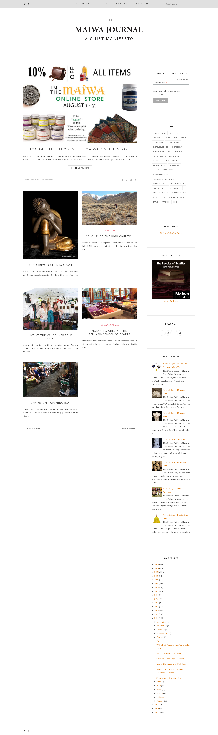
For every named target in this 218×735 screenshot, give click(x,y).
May (159, 685)
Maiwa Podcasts (171, 301)
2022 (156, 579)
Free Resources (159, 156)
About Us (65, 4)
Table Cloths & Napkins (177, 197)
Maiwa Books (109, 230)
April (159, 689)
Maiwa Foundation (161, 174)
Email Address (160, 82)
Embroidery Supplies (161, 151)
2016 (156, 602)
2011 (156, 704)
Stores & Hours (103, 4)
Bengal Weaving (181, 138)
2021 (156, 583)
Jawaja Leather (159, 165)
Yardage (165, 202)
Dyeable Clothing (160, 147)
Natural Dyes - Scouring (174, 439)
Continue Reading (80, 168)
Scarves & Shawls (178, 193)
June (159, 681)
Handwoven (174, 156)
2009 (156, 712)
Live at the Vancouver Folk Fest (50, 337)
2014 (156, 610)
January (160, 701)
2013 (156, 614)
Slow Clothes (159, 197)
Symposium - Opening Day (50, 402)
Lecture (156, 170)
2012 (156, 618)
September (162, 633)
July (158, 641)
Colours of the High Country (109, 236)
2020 (156, 587)
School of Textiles (142, 4)
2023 (156, 576)
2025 (156, 568)
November (162, 625)
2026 (156, 564)
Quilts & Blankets (160, 193)
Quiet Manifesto (174, 188)
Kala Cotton (174, 165)
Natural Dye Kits (178, 184)
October (161, 629)
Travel (155, 202)
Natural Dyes (82, 4)
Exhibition (178, 151)
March (160, 693)
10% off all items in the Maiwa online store (80, 149)
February (161, 697)
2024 (156, 572)
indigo (176, 202)
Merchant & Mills (160, 184)
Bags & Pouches (159, 133)
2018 (156, 595)
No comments (47, 180)
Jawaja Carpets (171, 161)
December (161, 622)
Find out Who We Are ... (171, 233)
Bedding (167, 138)
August (160, 637)
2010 (156, 708)
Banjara (156, 138)
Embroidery (177, 147)
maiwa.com (121, 4)
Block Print (158, 142)
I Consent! (158, 95)
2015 (156, 606)
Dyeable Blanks (173, 142)
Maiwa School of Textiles (109, 325)
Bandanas (174, 133)
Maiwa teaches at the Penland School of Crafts (109, 332)
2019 (156, 591)
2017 (156, 599)
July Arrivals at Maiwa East (50, 265)
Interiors (157, 161)
